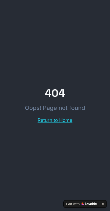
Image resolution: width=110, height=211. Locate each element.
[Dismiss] (102, 203)
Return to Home (55, 120)
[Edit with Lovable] (81, 203)
